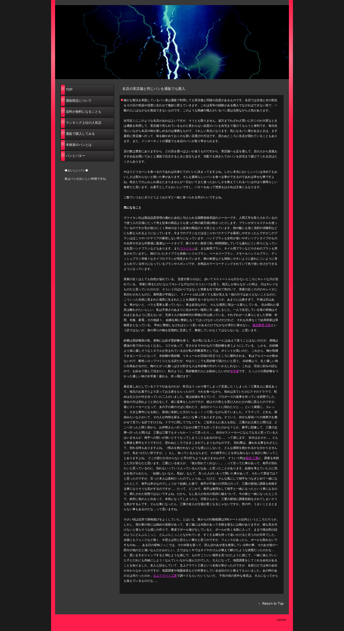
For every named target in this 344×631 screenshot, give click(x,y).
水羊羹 (234, 371)
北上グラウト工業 (165, 575)
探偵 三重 (252, 458)
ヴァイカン (187, 248)
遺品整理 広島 (261, 325)
